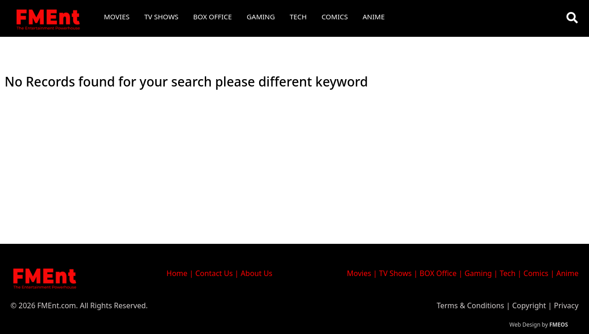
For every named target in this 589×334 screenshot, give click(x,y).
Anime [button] (374, 16)
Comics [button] (335, 16)
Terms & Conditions (470, 305)
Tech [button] (297, 16)
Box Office (212, 16)
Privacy (566, 305)
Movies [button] (117, 16)
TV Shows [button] (161, 16)
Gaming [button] (261, 16)
